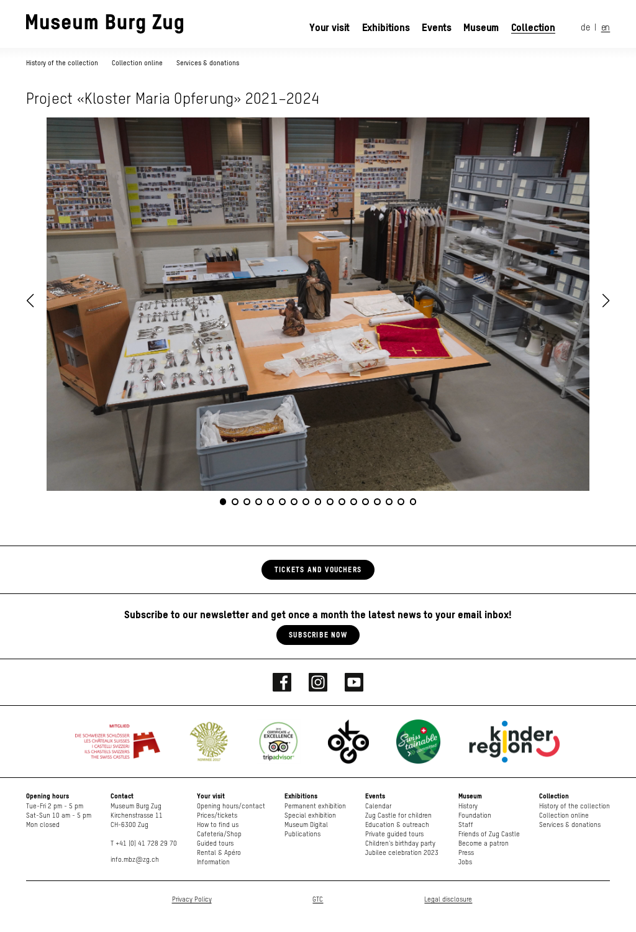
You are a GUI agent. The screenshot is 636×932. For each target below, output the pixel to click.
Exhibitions (386, 27)
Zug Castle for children (398, 815)
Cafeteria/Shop (219, 834)
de (585, 28)
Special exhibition (310, 815)
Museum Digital (306, 824)
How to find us (217, 824)
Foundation (474, 815)
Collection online (137, 62)
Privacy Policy (192, 899)
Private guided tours (394, 834)
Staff (465, 824)
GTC (317, 899)
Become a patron (483, 843)
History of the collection (63, 62)
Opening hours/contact (231, 806)
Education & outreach (397, 824)
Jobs (465, 862)
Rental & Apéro (219, 852)
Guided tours (215, 843)
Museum (481, 27)
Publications (302, 834)
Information (213, 862)
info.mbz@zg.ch (135, 859)
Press (466, 852)
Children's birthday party (400, 843)
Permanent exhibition (315, 806)
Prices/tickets (217, 815)
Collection (533, 27)
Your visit (329, 27)
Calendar (378, 806)
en (606, 28)
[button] (606, 301)
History (468, 806)
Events (437, 27)
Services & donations (207, 62)
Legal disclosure (448, 899)
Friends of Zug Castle (489, 834)
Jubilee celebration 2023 (401, 852)
